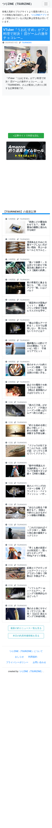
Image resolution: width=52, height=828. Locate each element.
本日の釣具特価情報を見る (26, 635)
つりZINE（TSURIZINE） (31, 671)
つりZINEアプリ (39, 15)
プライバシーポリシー (17, 662)
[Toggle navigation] (46, 4)
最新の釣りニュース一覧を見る (26, 628)
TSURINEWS (26, 43)
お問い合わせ (39, 662)
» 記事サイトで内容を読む (26, 135)
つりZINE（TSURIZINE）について (26, 651)
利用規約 (32, 656)
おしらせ (19, 656)
